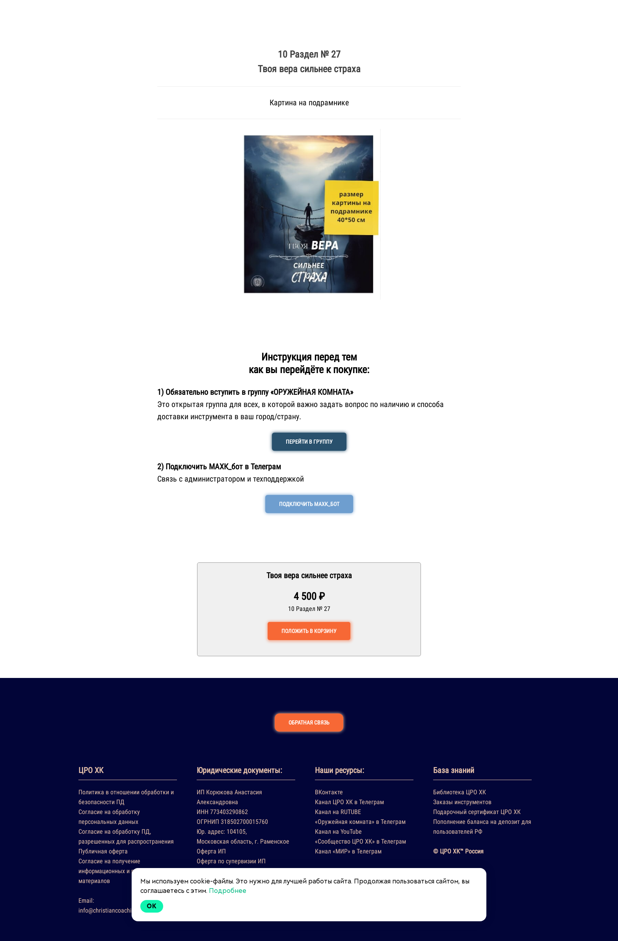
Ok (152, 906)
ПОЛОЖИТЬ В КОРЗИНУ (309, 631)
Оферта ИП (211, 851)
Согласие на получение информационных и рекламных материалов (119, 871)
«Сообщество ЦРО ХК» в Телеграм (360, 841)
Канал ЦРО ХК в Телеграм (349, 802)
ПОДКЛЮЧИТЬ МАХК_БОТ (309, 504)
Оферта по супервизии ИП (231, 861)
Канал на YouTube (338, 831)
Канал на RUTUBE (338, 812)
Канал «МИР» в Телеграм (348, 851)
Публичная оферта (103, 851)
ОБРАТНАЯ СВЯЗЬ (309, 722)
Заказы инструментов (462, 802)
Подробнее (227, 891)
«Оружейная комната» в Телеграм (360, 821)
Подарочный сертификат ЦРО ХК (477, 812)
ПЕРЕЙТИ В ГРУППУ (309, 442)
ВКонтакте (329, 792)
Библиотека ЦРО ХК (459, 792)
